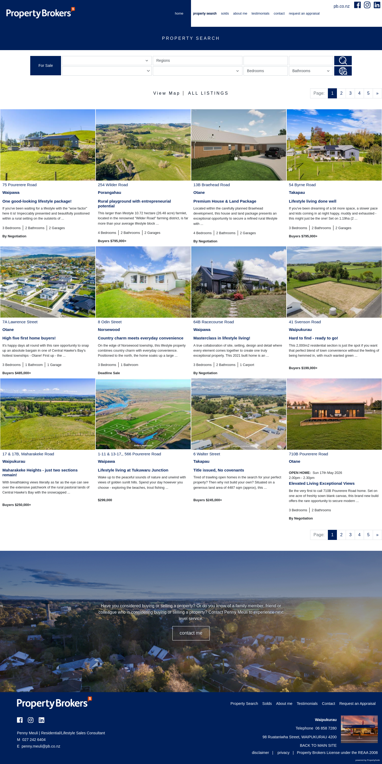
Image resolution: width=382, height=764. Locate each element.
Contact (279, 13)
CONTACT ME (191, 633)
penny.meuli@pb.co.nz (41, 746)
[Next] (377, 93)
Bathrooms (311, 72)
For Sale (45, 65)
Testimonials (260, 13)
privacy (283, 752)
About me (240, 13)
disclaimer (260, 752)
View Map (166, 93)
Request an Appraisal (304, 13)
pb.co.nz (342, 6)
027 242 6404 (31, 739)
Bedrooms (255, 71)
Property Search (205, 13)
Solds (225, 13)
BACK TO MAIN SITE (318, 745)
